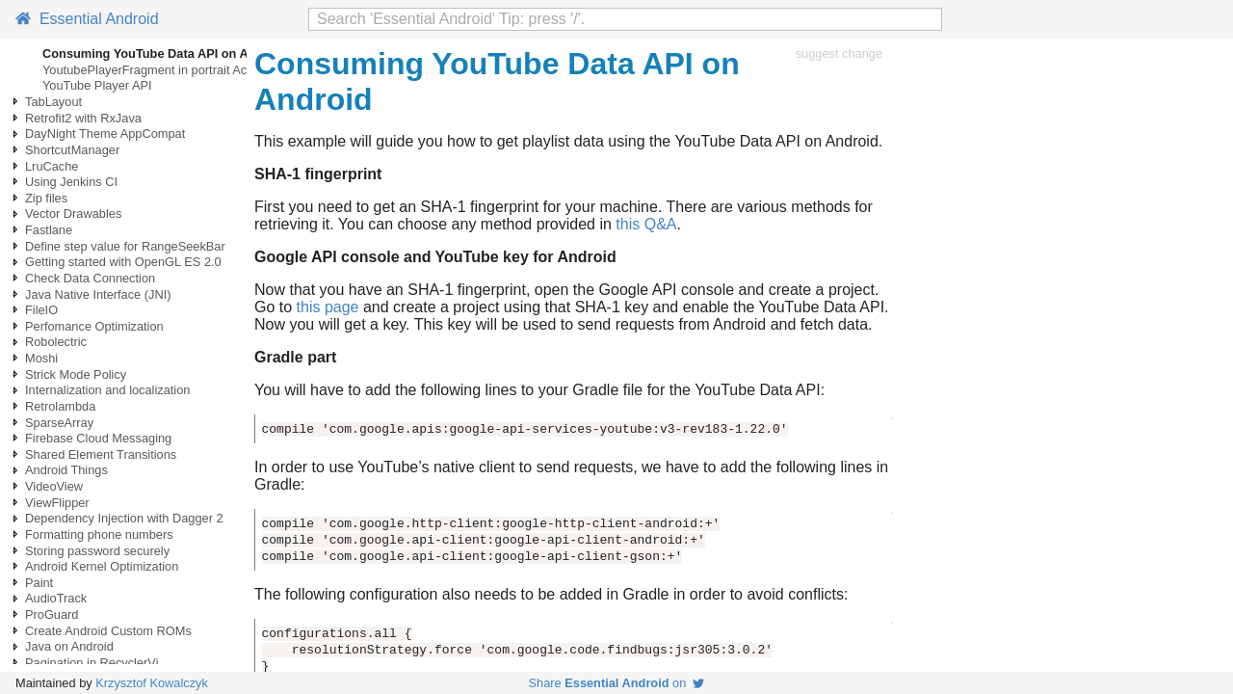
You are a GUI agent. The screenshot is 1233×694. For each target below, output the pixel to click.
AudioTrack (56, 598)
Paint (39, 582)
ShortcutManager (72, 150)
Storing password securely (97, 551)
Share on (617, 683)
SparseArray (59, 422)
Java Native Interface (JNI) (98, 294)
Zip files (46, 198)
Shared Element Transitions (100, 454)
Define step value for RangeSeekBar (125, 246)
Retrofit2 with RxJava (83, 118)
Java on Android (69, 646)
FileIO (41, 310)
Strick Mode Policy (75, 374)
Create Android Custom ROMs (108, 631)
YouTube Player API (97, 85)
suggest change (839, 53)
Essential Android (87, 19)
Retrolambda (60, 406)
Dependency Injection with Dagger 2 (124, 518)
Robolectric (56, 341)
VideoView (54, 486)
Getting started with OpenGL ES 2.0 (123, 261)
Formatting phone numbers (99, 534)
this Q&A (646, 224)
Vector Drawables (73, 213)
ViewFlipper (57, 502)
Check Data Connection (90, 278)
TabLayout (53, 101)
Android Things (66, 470)
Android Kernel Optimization (101, 566)
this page (328, 307)
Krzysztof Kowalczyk (151, 683)
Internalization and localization (107, 390)
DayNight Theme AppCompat (105, 133)
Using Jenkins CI (71, 181)
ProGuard (51, 614)
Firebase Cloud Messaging (98, 438)
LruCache (52, 166)
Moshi (41, 358)
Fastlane (48, 230)
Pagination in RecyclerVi (91, 662)
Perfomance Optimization (94, 326)
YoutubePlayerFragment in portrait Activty (155, 70)
